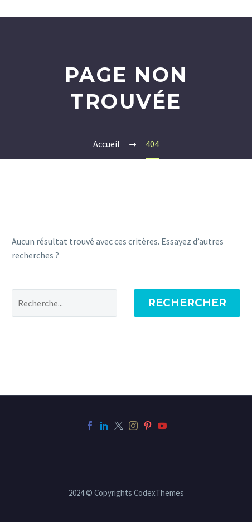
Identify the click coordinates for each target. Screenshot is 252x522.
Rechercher (187, 302)
